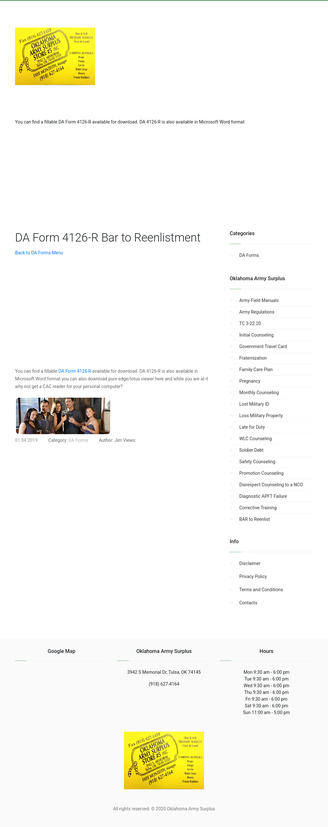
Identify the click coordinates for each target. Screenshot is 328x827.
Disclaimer (249, 563)
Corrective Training (258, 507)
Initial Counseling (256, 335)
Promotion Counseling (261, 473)
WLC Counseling (255, 438)
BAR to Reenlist (254, 519)
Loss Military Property (261, 415)
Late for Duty (252, 427)
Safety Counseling (257, 461)
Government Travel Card (263, 346)
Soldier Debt (251, 450)
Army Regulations (257, 311)
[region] (164, 176)
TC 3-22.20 (250, 323)
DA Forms (249, 255)
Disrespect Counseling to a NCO (271, 484)
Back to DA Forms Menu (39, 252)
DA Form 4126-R (75, 371)
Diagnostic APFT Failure (263, 496)
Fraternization (253, 358)
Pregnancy (249, 381)
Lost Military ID (254, 404)
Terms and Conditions (261, 589)
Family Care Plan (256, 369)
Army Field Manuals (259, 300)
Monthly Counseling (259, 392)
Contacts (248, 602)
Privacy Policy (253, 576)
